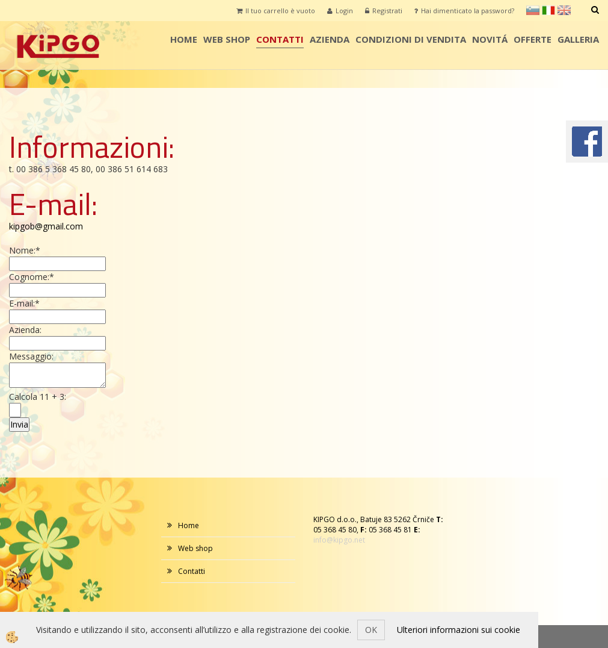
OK (371, 629)
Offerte (532, 39)
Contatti (280, 39)
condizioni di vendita (410, 39)
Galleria (578, 39)
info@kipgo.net (339, 540)
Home (183, 39)
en (564, 10)
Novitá (490, 39)
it (548, 10)
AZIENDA (329, 39)
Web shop (226, 39)
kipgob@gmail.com (46, 226)
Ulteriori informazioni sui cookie (458, 629)
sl (532, 10)
